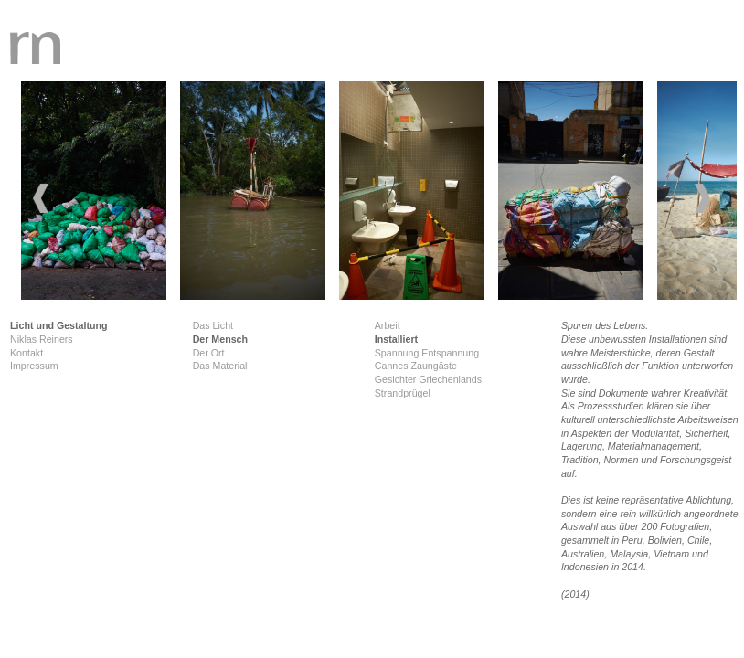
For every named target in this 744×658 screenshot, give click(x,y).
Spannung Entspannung (427, 352)
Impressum (34, 365)
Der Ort (209, 352)
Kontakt (26, 352)
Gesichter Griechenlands (428, 379)
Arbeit (387, 325)
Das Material (220, 365)
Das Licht (213, 325)
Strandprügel (402, 392)
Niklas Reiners (41, 339)
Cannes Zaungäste (416, 365)
